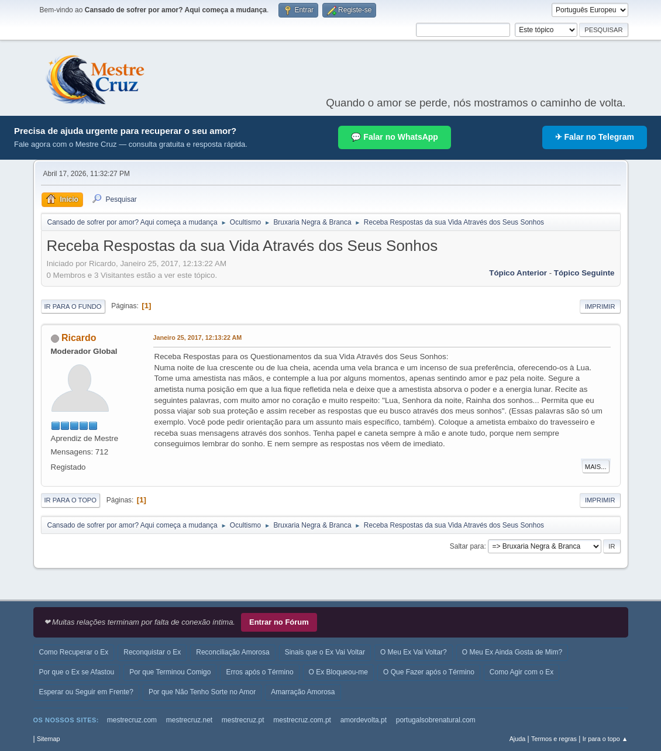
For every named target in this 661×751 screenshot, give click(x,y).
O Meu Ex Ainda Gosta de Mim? (512, 652)
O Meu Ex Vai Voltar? (413, 652)
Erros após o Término (259, 672)
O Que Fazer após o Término (428, 672)
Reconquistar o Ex (152, 652)
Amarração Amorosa (303, 692)
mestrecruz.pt (243, 720)
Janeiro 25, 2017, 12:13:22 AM (197, 337)
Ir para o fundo (73, 306)
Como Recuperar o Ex (74, 652)
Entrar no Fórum (279, 622)
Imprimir (600, 306)
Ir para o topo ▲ (605, 738)
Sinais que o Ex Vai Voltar (325, 652)
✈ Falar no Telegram (594, 137)
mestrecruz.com (132, 720)
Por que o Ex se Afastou (77, 672)
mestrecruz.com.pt (302, 720)
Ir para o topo (70, 500)
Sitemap (48, 738)
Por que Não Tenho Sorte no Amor (202, 692)
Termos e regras (554, 738)
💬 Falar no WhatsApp (394, 137)
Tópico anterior (518, 272)
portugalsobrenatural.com (436, 720)
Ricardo (79, 338)
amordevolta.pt (363, 720)
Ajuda (517, 738)
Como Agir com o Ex (521, 672)
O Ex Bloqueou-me (338, 672)
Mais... (596, 466)
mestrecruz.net (189, 720)
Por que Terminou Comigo (170, 672)
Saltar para (467, 546)
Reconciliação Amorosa (232, 652)
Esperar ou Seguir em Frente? (86, 692)
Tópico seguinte (584, 272)
